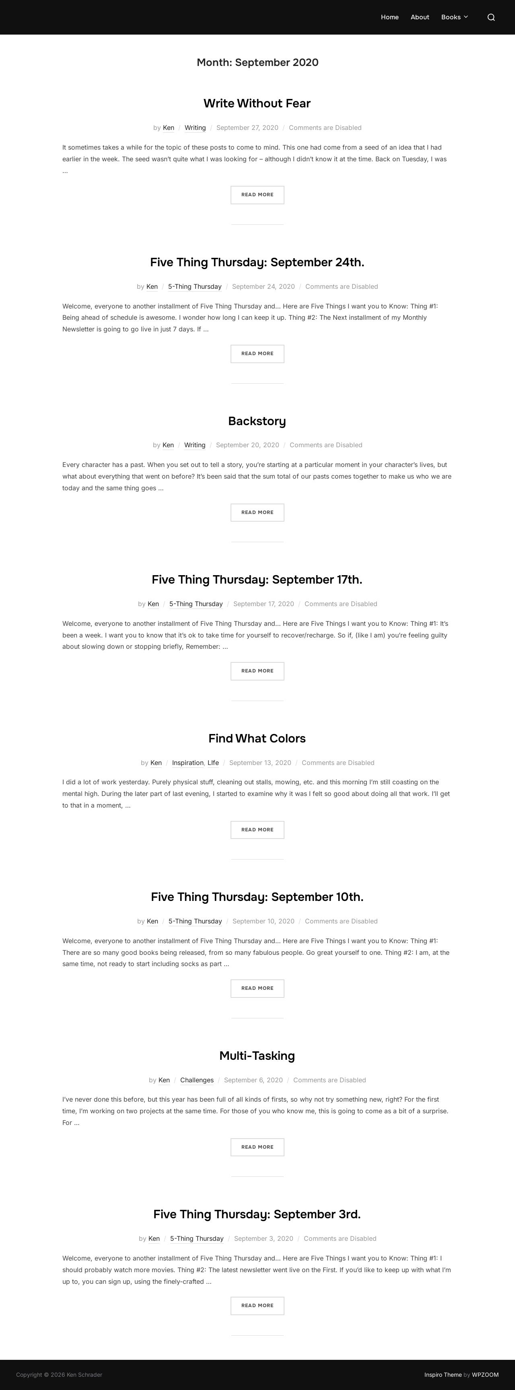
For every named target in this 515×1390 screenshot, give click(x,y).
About (420, 17)
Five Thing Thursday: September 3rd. (257, 1212)
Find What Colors (257, 737)
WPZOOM (485, 1374)
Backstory (257, 419)
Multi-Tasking (257, 1054)
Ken (168, 127)
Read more (262, 194)
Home (390, 17)
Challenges (197, 1080)
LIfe (213, 763)
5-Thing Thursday (195, 286)
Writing (195, 127)
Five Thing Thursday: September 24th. (257, 260)
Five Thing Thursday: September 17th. (257, 578)
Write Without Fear (257, 102)
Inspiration (188, 763)
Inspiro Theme (443, 1374)
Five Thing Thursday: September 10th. (257, 895)
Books (455, 17)
